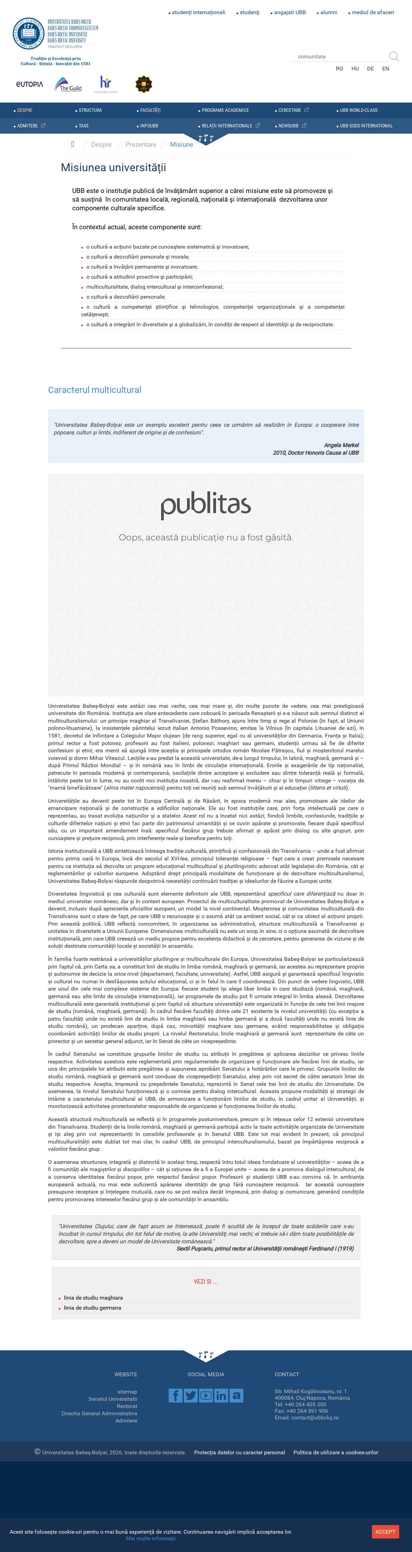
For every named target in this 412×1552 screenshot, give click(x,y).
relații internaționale (227, 126)
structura (90, 110)
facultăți (150, 110)
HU (355, 68)
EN (385, 68)
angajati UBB (290, 12)
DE (370, 68)
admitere (27, 126)
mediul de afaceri (373, 12)
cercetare (290, 110)
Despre (101, 765)
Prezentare (140, 765)
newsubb (289, 126)
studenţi (250, 12)
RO (339, 68)
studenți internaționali (198, 12)
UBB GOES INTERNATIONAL (366, 126)
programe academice (225, 110)
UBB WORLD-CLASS (358, 110)
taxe (84, 126)
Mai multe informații (151, 1538)
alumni (328, 12)
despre (24, 110)
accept (385, 1532)
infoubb (149, 126)
